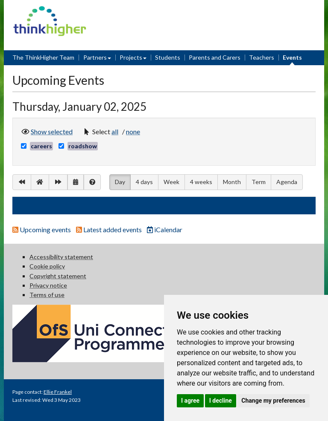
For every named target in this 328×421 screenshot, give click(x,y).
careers (41, 146)
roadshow (82, 146)
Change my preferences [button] (273, 400)
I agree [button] (190, 400)
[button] (116, 131)
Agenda (286, 181)
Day (120, 181)
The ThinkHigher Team (43, 57)
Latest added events (109, 229)
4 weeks (201, 181)
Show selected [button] (52, 131)
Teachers (261, 57)
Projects (131, 57)
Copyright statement (57, 276)
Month (232, 181)
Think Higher (49, 11)
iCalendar (164, 229)
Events (292, 57)
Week (171, 181)
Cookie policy (47, 266)
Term (259, 181)
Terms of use (46, 294)
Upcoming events (42, 229)
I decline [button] (220, 400)
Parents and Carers (214, 57)
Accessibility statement (61, 256)
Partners (95, 57)
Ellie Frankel (58, 392)
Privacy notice (48, 285)
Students (167, 57)
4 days (144, 181)
